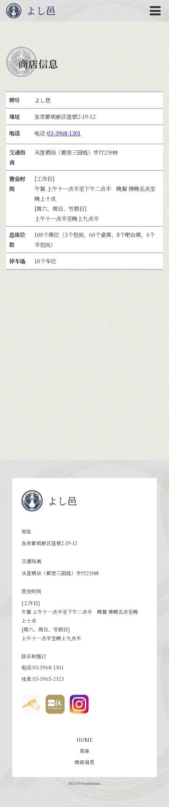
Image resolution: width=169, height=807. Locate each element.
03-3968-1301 (64, 133)
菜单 (84, 750)
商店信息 (84, 762)
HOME (84, 739)
